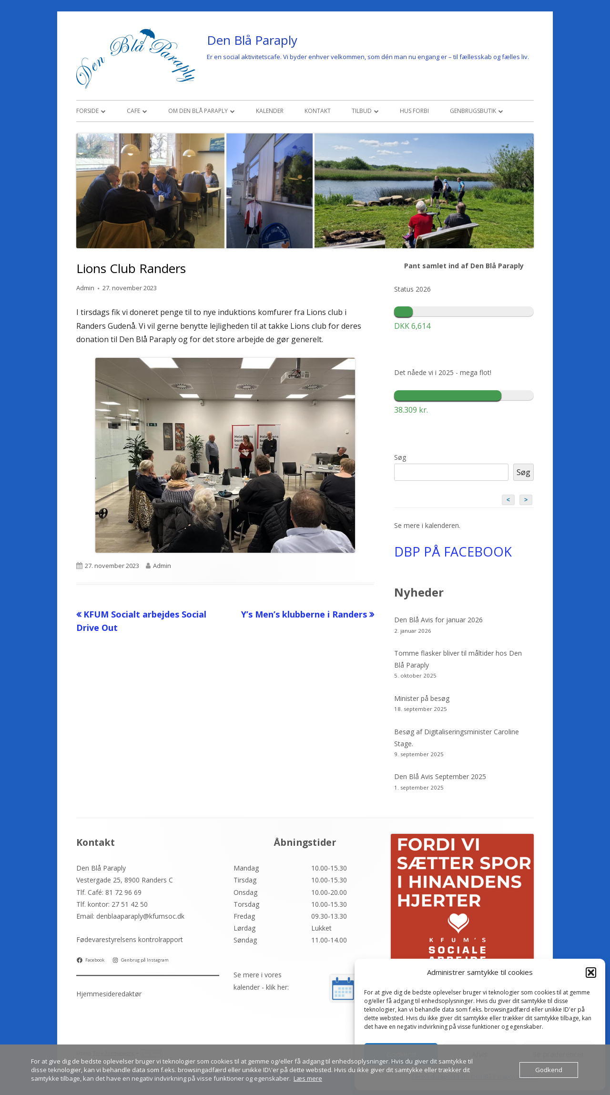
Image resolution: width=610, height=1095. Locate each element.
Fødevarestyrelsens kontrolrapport (129, 939)
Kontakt (318, 111)
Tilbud (362, 111)
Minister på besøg (421, 698)
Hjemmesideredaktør (109, 993)
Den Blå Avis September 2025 (440, 776)
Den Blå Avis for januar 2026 (438, 619)
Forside (87, 111)
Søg (400, 457)
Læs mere (308, 1078)
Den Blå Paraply (252, 40)
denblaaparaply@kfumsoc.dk (140, 916)
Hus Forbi (414, 111)
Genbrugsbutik (473, 111)
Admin (85, 288)
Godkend (548, 1069)
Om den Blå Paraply (198, 111)
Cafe (133, 111)
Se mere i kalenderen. (427, 525)
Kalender (270, 111)
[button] (591, 972)
